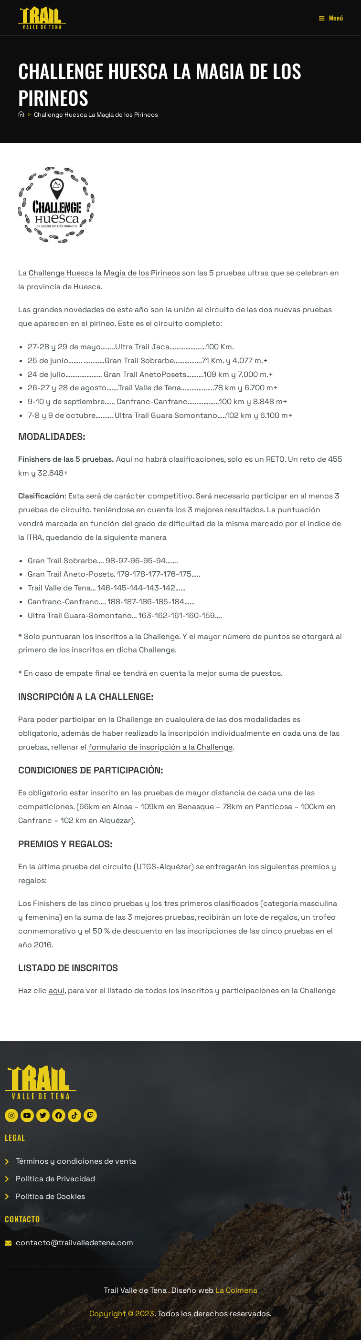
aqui (56, 990)
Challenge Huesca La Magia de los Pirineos (96, 115)
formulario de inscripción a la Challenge (160, 747)
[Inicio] (21, 115)
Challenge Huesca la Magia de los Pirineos (104, 273)
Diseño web (214, 1290)
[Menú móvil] (327, 17)
